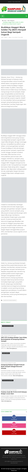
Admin (6, 37)
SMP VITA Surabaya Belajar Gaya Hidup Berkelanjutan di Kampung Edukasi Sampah (14, 339)
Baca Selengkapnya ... (12, 348)
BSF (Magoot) (11, 20)
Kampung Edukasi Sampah (13, 468)
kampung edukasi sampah (10, 300)
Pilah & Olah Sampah (8, 325)
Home (4, 20)
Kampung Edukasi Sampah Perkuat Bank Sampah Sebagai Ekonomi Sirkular (12, 366)
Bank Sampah (6, 353)
